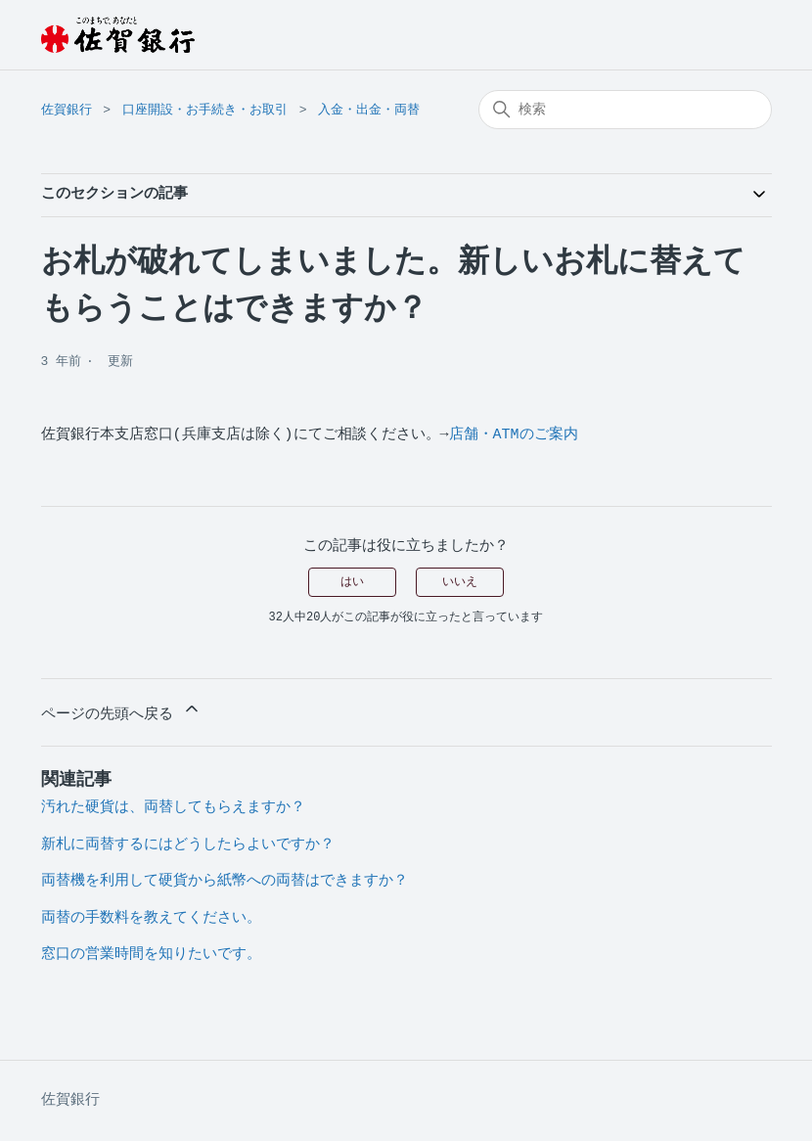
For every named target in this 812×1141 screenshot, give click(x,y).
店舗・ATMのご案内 (513, 435)
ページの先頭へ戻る (121, 711)
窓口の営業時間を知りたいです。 (151, 954)
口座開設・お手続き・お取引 (205, 110)
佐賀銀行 (66, 110)
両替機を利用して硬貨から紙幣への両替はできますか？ (224, 881)
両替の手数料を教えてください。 (151, 918)
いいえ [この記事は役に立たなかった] (459, 582)
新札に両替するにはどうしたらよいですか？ (188, 845)
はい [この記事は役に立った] (352, 582)
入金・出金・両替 (369, 110)
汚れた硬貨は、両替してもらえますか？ (173, 807)
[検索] (625, 109)
